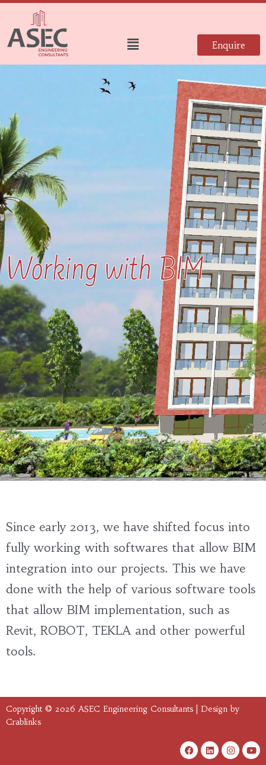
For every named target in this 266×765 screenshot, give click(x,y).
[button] (133, 44)
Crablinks (23, 722)
